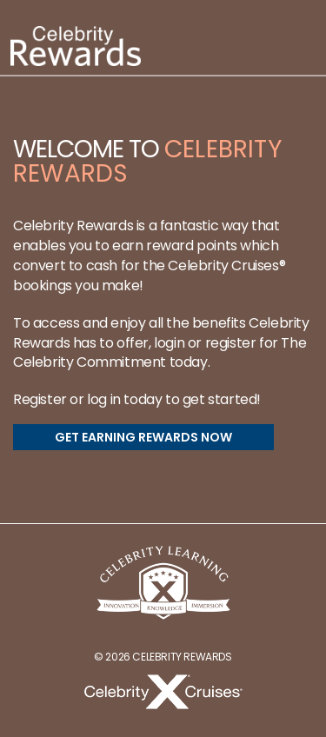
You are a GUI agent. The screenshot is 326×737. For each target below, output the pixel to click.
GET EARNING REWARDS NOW (143, 437)
